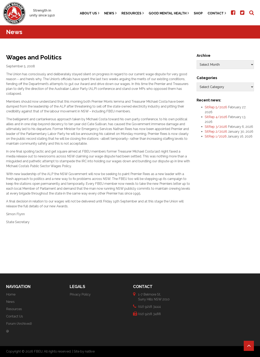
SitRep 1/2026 (216, 136)
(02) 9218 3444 (149, 306)
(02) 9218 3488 (149, 314)
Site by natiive (84, 351)
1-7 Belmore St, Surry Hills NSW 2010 (154, 296)
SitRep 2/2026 (216, 131)
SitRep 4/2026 (216, 117)
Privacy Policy (80, 294)
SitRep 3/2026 (216, 127)
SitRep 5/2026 (216, 107)
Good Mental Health (169, 13)
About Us (89, 13)
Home (10, 294)
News (110, 13)
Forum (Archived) (19, 324)
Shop (198, 13)
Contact (217, 13)
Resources (132, 13)
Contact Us (14, 316)
